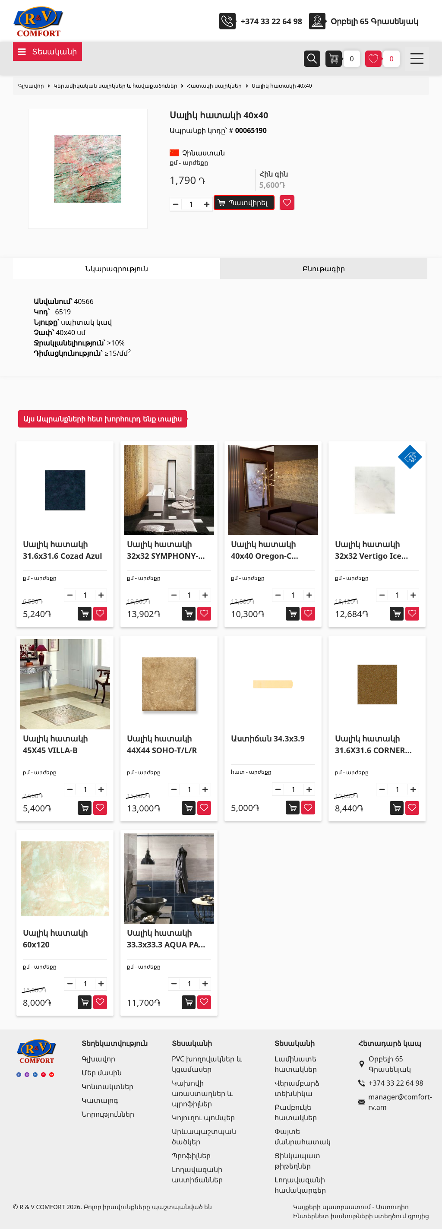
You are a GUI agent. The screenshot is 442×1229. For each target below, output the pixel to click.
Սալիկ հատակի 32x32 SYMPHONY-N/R (162, 550)
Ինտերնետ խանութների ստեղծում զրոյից (361, 1216)
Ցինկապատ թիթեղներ (297, 1161)
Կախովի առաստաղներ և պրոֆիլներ (202, 1093)
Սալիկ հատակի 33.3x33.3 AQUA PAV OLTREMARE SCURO (165, 939)
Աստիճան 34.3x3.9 (268, 738)
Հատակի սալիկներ (214, 85)
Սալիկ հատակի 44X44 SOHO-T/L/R (162, 744)
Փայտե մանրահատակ (303, 1137)
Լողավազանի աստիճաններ (197, 1175)
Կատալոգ (100, 1100)
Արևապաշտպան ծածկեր (204, 1137)
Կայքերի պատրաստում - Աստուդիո (350, 1207)
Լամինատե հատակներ (296, 1064)
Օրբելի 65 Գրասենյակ (384, 1064)
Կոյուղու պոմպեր (203, 1117)
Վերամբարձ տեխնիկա (297, 1088)
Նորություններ (108, 1114)
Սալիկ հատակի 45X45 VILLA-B (55, 744)
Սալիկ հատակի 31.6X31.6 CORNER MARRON (370, 744)
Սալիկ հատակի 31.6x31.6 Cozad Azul (62, 550)
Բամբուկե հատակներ (296, 1112)
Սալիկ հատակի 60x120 (55, 939)
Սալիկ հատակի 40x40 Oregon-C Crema (263, 550)
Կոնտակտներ (107, 1086)
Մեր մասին (102, 1072)
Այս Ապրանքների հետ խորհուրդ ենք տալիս (102, 419)
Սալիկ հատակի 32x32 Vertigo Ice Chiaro (368, 550)
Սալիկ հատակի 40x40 (282, 85)
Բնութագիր (324, 268)
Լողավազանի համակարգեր (300, 1185)
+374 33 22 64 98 (271, 21)
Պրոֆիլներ (191, 1155)
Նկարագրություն (116, 268)
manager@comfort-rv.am (392, 1102)
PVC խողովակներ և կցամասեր (207, 1064)
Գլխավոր (31, 85)
